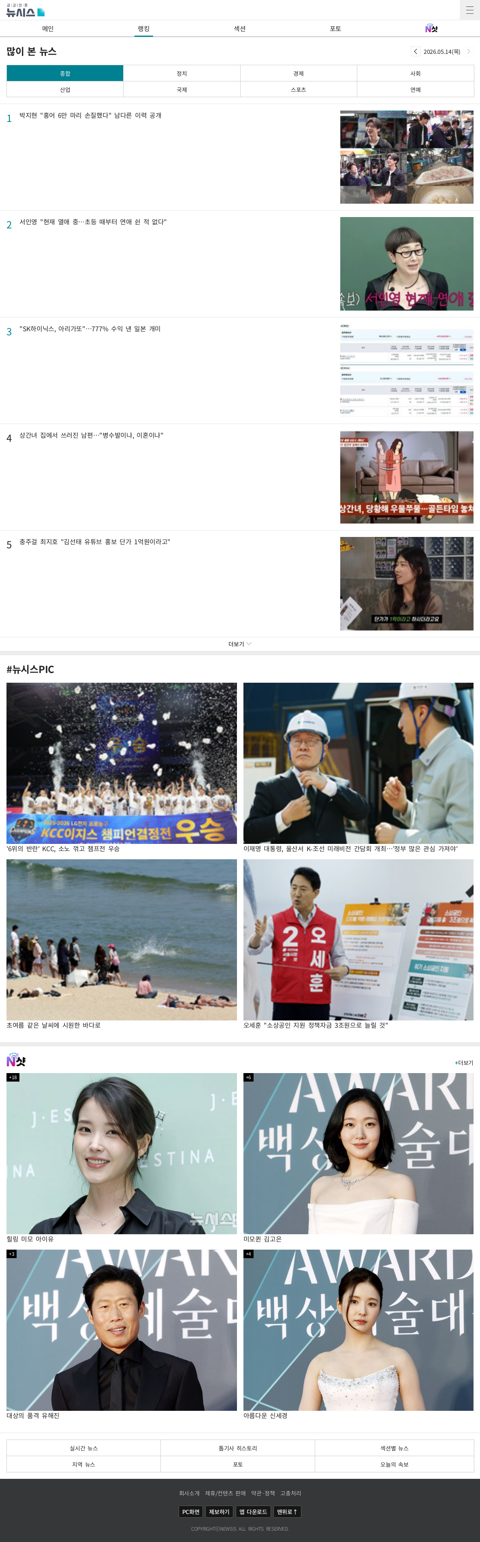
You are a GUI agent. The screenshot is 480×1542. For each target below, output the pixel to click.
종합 (65, 73)
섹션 (239, 28)
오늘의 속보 (394, 1464)
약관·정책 (263, 1493)
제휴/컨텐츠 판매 (225, 1493)
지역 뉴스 (83, 1464)
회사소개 (189, 1493)
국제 (182, 89)
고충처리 (290, 1493)
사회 (415, 73)
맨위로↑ (287, 1512)
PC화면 (191, 1512)
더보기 (464, 1063)
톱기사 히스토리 (238, 1448)
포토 (335, 28)
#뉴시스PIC (30, 669)
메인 (48, 28)
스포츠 (298, 89)
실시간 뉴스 (84, 1448)
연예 (415, 89)
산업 (65, 89)
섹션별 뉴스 (394, 1448)
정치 (182, 73)
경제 (298, 73)
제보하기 (219, 1512)
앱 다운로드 (253, 1512)
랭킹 (143, 28)
